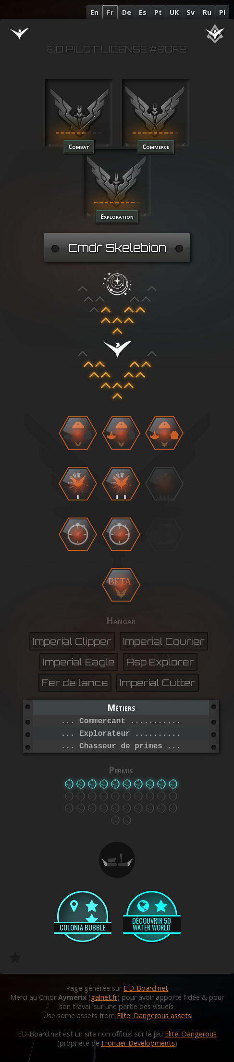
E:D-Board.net (145, 988)
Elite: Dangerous (191, 1033)
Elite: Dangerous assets (154, 1015)
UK (174, 12)
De (126, 12)
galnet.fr (104, 997)
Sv (190, 12)
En (94, 12)
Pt (158, 12)
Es (143, 12)
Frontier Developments (138, 1043)
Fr (110, 12)
